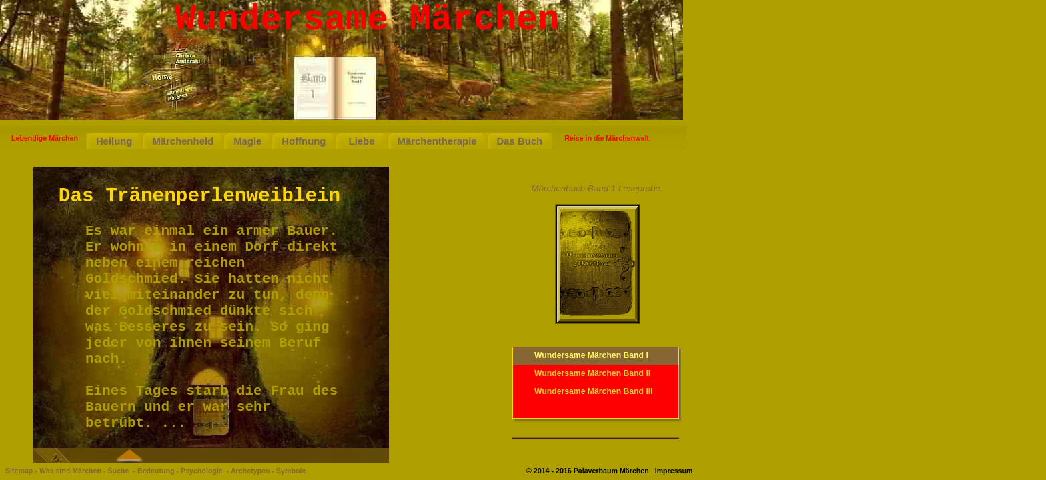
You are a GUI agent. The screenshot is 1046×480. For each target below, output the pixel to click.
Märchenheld (182, 141)
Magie (247, 141)
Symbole (291, 471)
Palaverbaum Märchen (611, 471)
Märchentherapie (437, 141)
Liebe (361, 141)
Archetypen (250, 471)
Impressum (674, 471)
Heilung (114, 141)
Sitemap (19, 471)
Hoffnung (304, 141)
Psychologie (202, 471)
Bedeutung (156, 471)
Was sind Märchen (70, 471)
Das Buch (520, 141)
